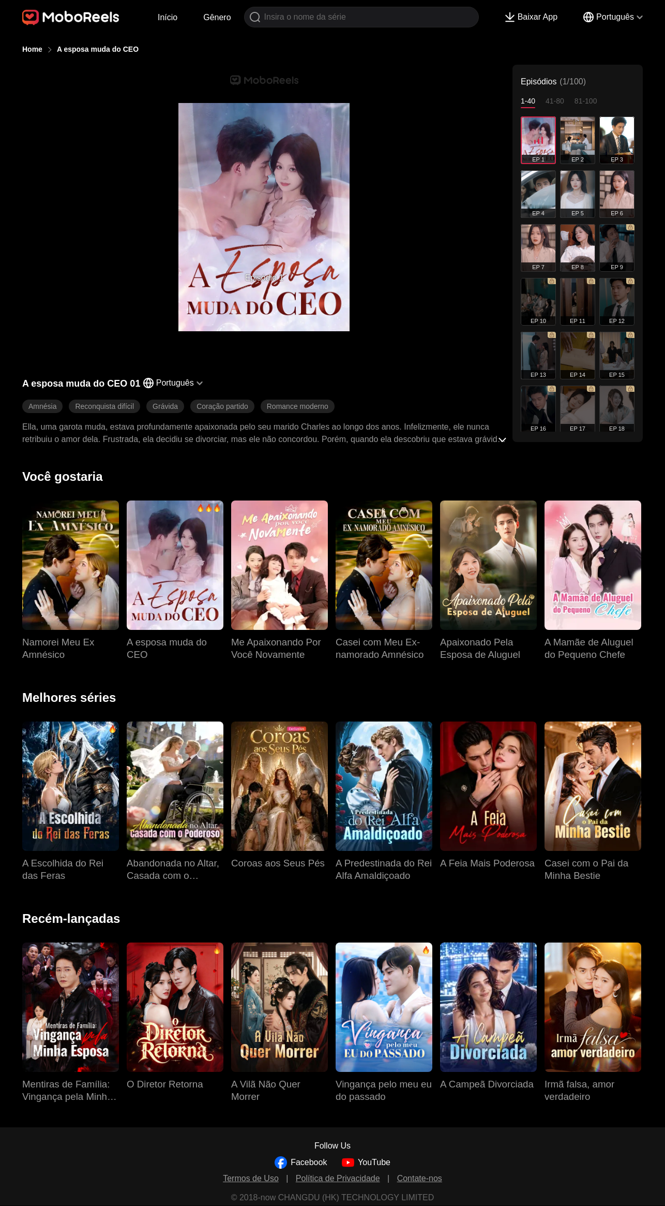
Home (32, 49)
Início (167, 17)
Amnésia (42, 406)
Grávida (165, 406)
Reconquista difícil (104, 406)
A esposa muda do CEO (98, 49)
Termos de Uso (251, 1178)
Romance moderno (297, 406)
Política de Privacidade (338, 1178)
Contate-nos (419, 1178)
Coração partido (222, 406)
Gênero (217, 17)
